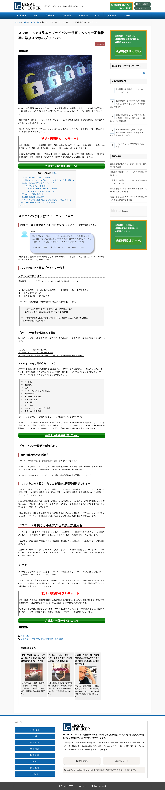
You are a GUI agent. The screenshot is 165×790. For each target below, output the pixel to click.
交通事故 (50, 15)
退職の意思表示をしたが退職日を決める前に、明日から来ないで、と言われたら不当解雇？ (127, 118)
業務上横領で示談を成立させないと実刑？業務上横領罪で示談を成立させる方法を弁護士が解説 (127, 132)
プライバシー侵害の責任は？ (31, 194)
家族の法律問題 (47, 639)
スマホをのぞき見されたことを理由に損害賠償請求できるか (47, 200)
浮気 (56, 639)
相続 (97, 15)
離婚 (36, 15)
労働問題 (67, 15)
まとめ (23, 205)
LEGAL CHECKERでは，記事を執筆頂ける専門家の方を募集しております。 (100, 770)
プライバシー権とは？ (35, 186)
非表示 (54, 173)
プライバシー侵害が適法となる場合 (41, 188)
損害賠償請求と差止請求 (33, 197)
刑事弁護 (83, 15)
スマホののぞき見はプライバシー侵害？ (36, 177)
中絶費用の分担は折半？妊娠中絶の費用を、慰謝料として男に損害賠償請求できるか (127, 104)
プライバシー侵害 (27, 639)
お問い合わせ (143, 8)
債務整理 (111, 15)
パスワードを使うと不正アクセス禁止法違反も (38, 202)
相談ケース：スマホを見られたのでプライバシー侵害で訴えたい (48, 180)
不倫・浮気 (25, 636)
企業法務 (22, 15)
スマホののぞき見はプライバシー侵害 (38, 183)
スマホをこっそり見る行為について (41, 191)
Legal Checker (122, 211)
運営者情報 (142, 4)
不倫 (38, 639)
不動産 (127, 15)
